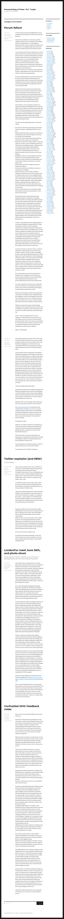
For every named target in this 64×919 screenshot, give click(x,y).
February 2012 (50, 172)
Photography (6, 567)
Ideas (9, 564)
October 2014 (49, 135)
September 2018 (50, 78)
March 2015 (49, 128)
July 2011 (48, 181)
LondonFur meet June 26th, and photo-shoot (22, 552)
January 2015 (49, 131)
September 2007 (50, 207)
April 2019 (49, 69)
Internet (5, 34)
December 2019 (50, 59)
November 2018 (50, 76)
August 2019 (49, 64)
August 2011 (49, 180)
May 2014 (49, 142)
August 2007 (49, 209)
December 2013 (50, 148)
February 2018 (50, 88)
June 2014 (49, 140)
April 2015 (49, 127)
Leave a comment (8, 40)
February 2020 (50, 56)
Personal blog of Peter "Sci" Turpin (20, 9)
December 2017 (50, 90)
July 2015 (48, 123)
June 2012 (49, 167)
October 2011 (49, 177)
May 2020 (49, 52)
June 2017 (49, 93)
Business (6, 468)
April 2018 (49, 85)
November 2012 (50, 160)
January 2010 (49, 205)
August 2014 (49, 138)
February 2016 (50, 114)
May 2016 (49, 110)
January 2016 (49, 115)
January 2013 (49, 157)
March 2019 (49, 70)
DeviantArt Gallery (51, 38)
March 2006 (49, 211)
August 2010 (49, 196)
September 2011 (50, 178)
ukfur (7, 38)
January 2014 (49, 147)
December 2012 (50, 159)
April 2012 (49, 169)
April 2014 (49, 143)
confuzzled (6, 717)
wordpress (6, 472)
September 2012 (50, 163)
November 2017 (50, 91)
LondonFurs (9, 37)
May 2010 (49, 200)
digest (5, 471)
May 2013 (49, 152)
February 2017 (50, 98)
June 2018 (49, 82)
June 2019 (49, 66)
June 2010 (49, 198)
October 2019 (49, 61)
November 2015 (50, 118)
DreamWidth (49, 23)
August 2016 (49, 106)
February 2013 (50, 156)
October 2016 (49, 103)
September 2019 (50, 62)
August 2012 (49, 164)
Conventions (6, 469)
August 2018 (49, 80)
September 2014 (50, 136)
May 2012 (49, 168)
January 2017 (49, 99)
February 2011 (50, 188)
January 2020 (49, 57)
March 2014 (49, 144)
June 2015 (49, 124)
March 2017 (49, 97)
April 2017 (49, 95)
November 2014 (50, 134)
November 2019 (50, 60)
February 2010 (50, 204)
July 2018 (49, 81)
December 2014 (50, 132)
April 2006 (49, 210)
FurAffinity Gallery (51, 40)
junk (5, 341)
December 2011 (50, 175)
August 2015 (49, 122)
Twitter (10, 471)
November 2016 (50, 102)
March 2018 (49, 86)
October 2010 (49, 193)
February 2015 (50, 130)
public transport (7, 344)
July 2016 (48, 107)
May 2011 (49, 184)
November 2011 (50, 176)
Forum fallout (13, 27)
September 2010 (50, 194)
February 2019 (50, 72)
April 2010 (49, 201)
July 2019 (48, 65)
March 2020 (49, 55)
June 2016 (49, 109)
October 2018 (49, 77)
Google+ (48, 26)
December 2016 (50, 101)
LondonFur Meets (7, 566)
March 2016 (49, 113)
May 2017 (49, 94)
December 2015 (50, 117)
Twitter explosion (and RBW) (23, 458)
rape (5, 38)
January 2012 (49, 173)
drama (5, 37)
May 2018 (49, 84)
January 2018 (49, 89)
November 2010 (50, 192)
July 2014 (49, 139)
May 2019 (49, 68)
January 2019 (49, 73)
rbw (8, 471)
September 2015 (50, 120)
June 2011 (49, 182)
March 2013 (49, 155)
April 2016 (49, 111)
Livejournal (49, 27)
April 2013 (49, 153)
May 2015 (49, 126)
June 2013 (49, 151)
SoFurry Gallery (50, 42)
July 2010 (49, 197)
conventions (6, 718)
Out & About (9, 35)
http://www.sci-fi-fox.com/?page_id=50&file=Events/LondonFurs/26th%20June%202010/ (29, 679)
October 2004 (50, 213)
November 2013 (50, 149)
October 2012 (49, 161)
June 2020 (49, 51)
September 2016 (50, 105)
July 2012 (49, 165)
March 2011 (49, 186)
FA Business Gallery (51, 39)
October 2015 (49, 119)
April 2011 (49, 185)
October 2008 (49, 206)
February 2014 (50, 146)
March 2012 (49, 171)
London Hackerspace (23, 407)
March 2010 (49, 202)
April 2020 (49, 53)
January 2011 (49, 189)
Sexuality (6, 568)
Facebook (49, 25)
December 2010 (50, 190)
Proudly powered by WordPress (26, 913)
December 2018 (50, 74)
